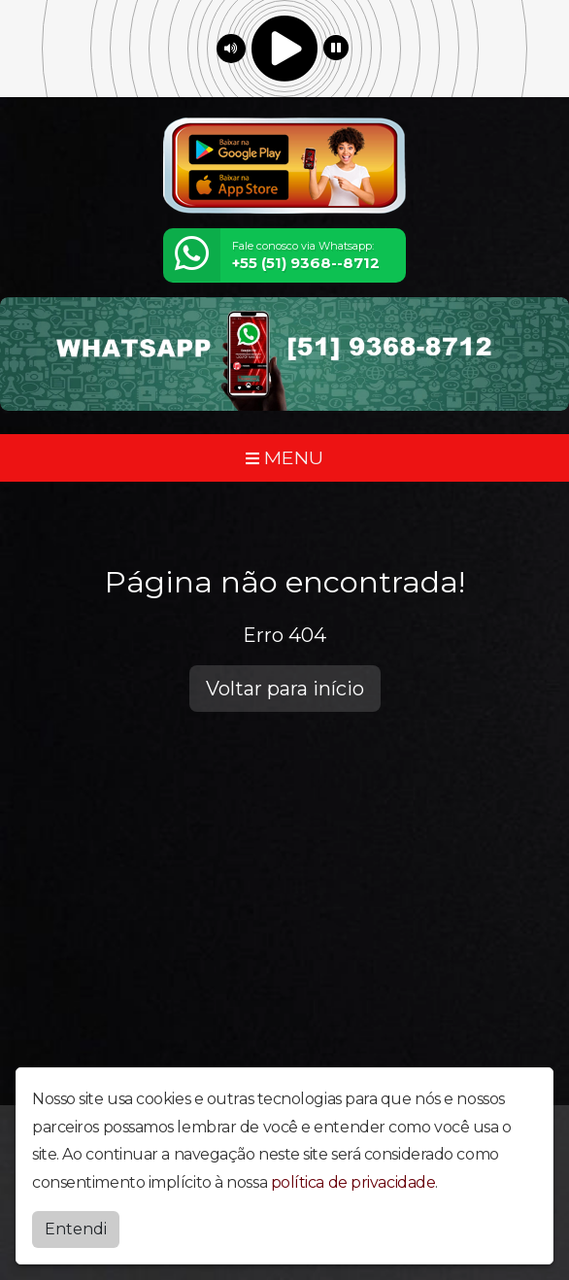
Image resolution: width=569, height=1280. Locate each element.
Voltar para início (285, 688)
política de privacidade (353, 1182)
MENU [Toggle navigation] (284, 457)
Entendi (76, 1229)
